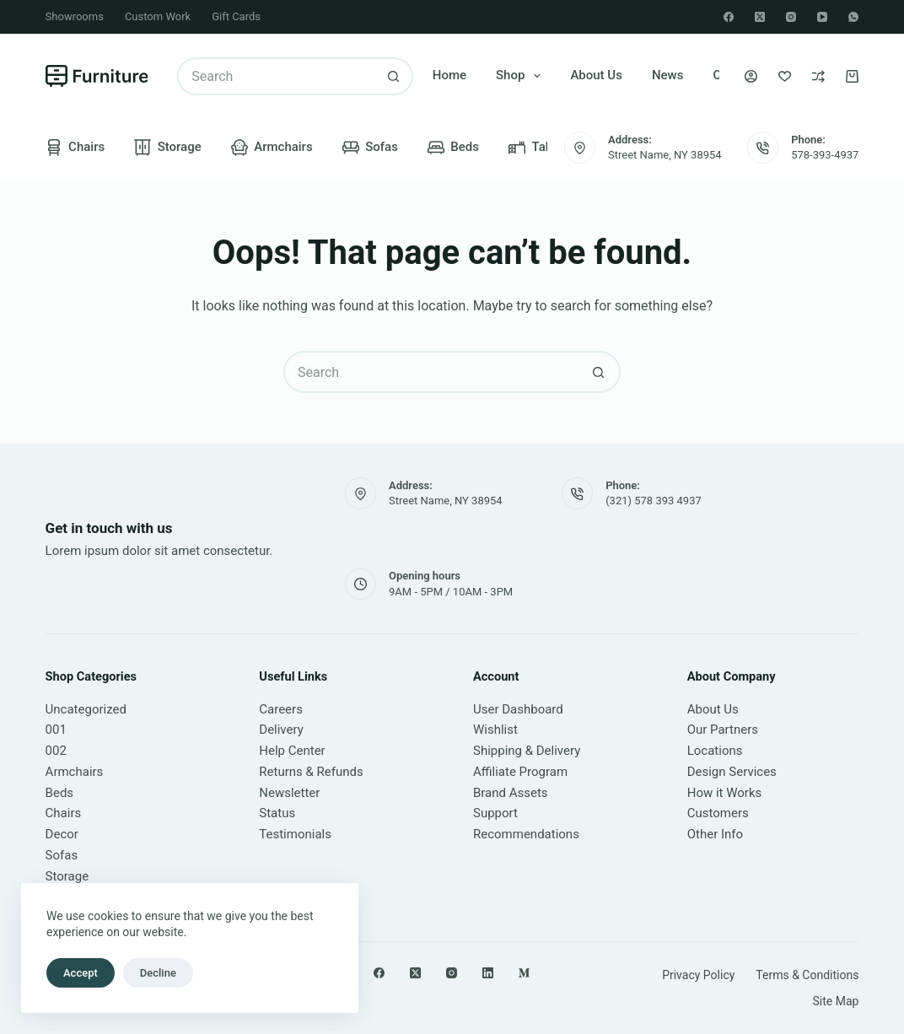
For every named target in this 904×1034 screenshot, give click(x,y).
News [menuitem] (668, 75)
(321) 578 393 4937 (653, 500)
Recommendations (526, 834)
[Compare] (818, 76)
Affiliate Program (520, 771)
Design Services (732, 771)
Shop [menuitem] (521, 76)
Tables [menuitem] (538, 147)
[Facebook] (729, 17)
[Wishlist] (784, 76)
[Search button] (394, 76)
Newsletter (289, 792)
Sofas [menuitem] (370, 147)
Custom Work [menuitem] (158, 16)
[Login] (751, 76)
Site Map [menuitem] (835, 1001)
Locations (715, 750)
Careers (281, 709)
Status (277, 813)
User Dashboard (518, 709)
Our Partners (722, 729)
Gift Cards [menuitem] (236, 16)
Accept (80, 973)
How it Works (724, 792)
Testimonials (295, 834)
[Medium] (524, 972)
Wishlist (495, 729)
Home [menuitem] (449, 75)
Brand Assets (510, 792)
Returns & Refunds (311, 771)
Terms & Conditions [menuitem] (807, 975)
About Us (713, 709)
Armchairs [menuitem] (272, 147)
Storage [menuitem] (168, 147)
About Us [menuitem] (596, 75)
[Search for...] (276, 76)
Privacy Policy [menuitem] (698, 975)
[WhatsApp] (853, 17)
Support (495, 813)
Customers (718, 813)
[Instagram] (791, 17)
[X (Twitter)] (760, 17)
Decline (158, 973)
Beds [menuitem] (453, 147)
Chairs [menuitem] (75, 147)
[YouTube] (822, 17)
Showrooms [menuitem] (75, 16)
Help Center (292, 750)
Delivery (281, 729)
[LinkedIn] (487, 972)
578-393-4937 (824, 154)
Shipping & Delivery (526, 750)
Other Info (715, 834)
